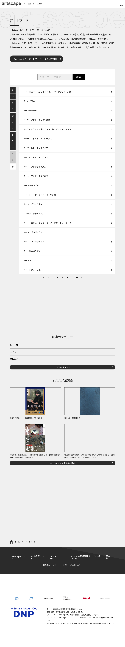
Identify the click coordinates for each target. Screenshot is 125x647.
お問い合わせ (77, 565)
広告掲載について (37, 557)
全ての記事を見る (62, 367)
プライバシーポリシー (61, 565)
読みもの (14, 359)
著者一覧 (109, 557)
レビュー (14, 352)
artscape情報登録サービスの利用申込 (86, 557)
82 (77, 278)
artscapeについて (18, 557)
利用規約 (46, 565)
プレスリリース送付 (57, 557)
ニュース (14, 345)
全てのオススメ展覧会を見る (62, 463)
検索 (78, 77)
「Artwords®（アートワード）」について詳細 (35, 58)
